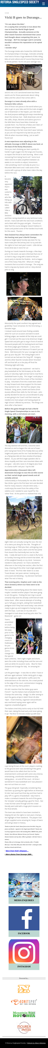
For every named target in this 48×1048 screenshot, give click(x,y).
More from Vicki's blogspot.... (17, 851)
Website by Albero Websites (36, 1043)
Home (7, 13)
